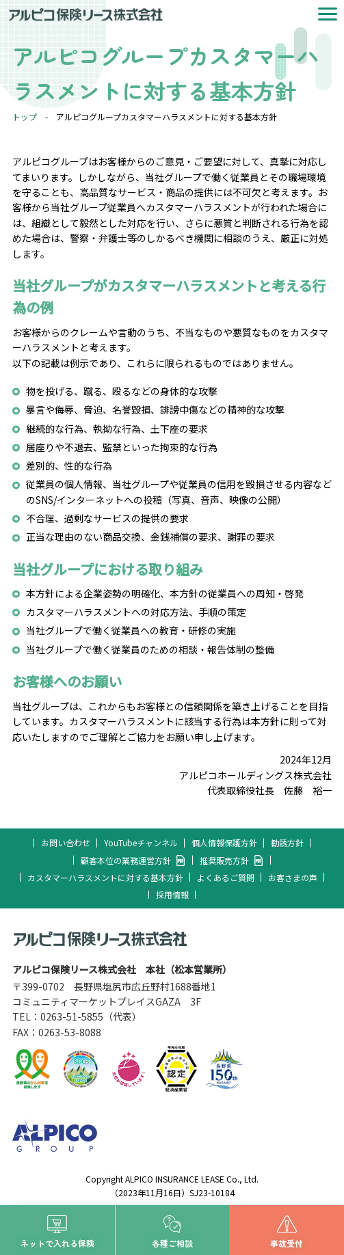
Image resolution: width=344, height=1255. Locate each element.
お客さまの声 (292, 877)
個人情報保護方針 (224, 842)
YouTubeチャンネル (141, 842)
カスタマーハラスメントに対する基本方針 (105, 877)
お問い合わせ (65, 842)
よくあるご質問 (225, 877)
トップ (24, 116)
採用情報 (172, 894)
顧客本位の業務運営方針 (126, 860)
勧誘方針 (287, 842)
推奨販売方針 (224, 860)
